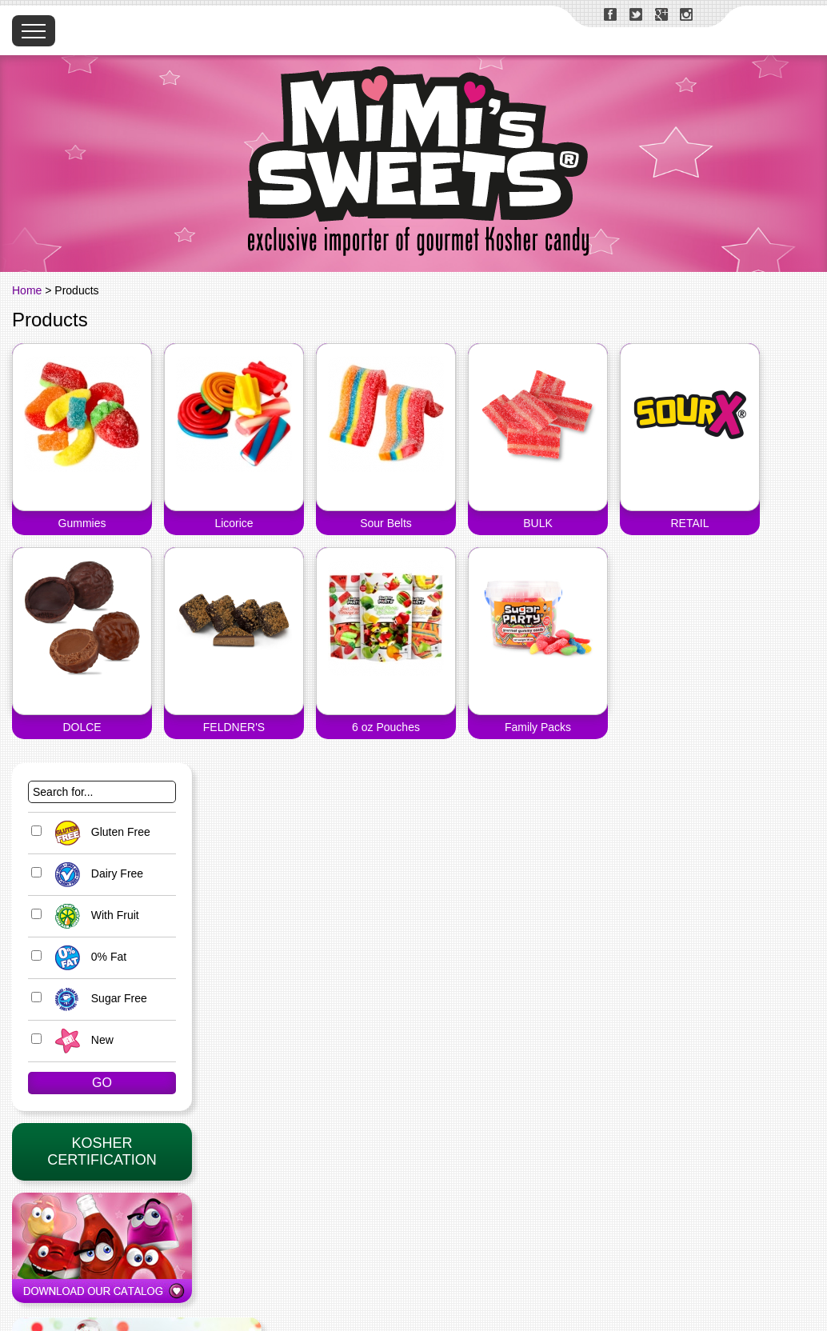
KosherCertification (101, 1151)
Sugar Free (97, 998)
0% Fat (86, 956)
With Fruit (93, 915)
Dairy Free (95, 873)
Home (27, 290)
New (80, 1039)
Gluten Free (98, 831)
